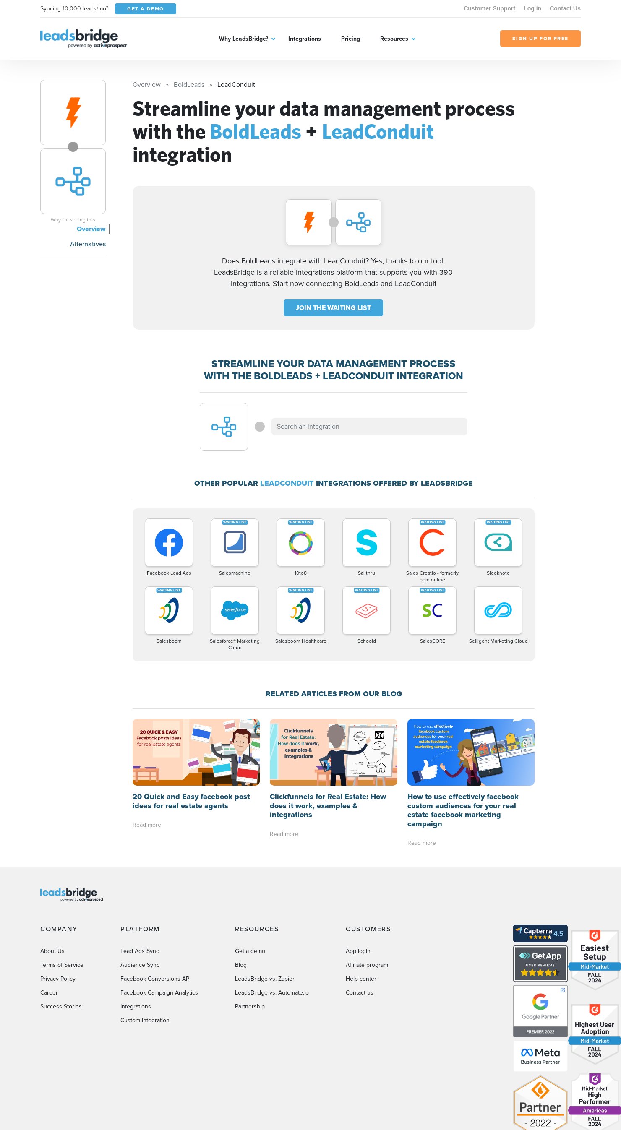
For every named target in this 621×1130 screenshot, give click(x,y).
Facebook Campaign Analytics (159, 992)
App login (358, 951)
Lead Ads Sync (139, 951)
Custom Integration (145, 1020)
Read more (147, 824)
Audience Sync (139, 965)
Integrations (304, 38)
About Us (52, 951)
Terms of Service (61, 965)
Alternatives (88, 244)
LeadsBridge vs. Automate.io (272, 992)
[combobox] (369, 426)
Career (49, 992)
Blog (241, 965)
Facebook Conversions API (155, 978)
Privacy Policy (58, 978)
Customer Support (489, 8)
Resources (394, 38)
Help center (361, 978)
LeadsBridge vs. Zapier (265, 978)
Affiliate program (367, 965)
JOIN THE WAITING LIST (333, 307)
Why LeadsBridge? (243, 38)
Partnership (250, 1006)
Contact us (359, 992)
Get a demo (250, 951)
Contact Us (565, 8)
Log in (532, 8)
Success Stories (61, 1006)
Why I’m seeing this (73, 219)
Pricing (350, 38)
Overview (91, 229)
